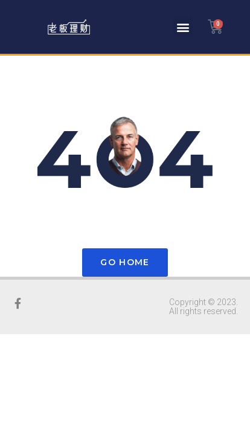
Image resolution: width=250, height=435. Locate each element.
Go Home (124, 262)
